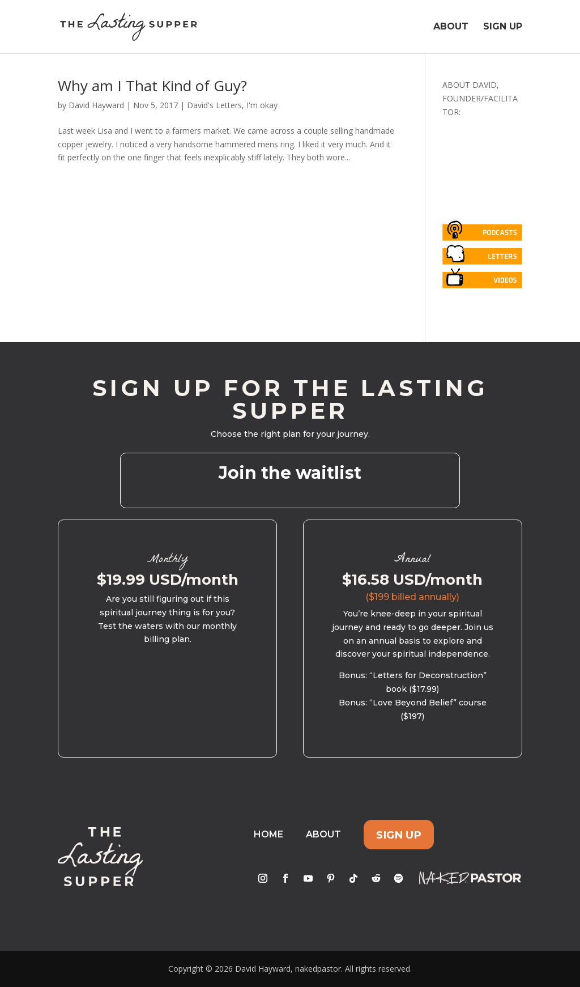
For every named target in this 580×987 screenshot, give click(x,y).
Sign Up (502, 27)
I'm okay (262, 105)
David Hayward (96, 105)
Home (268, 834)
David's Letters (214, 105)
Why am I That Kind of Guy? (152, 85)
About (450, 27)
